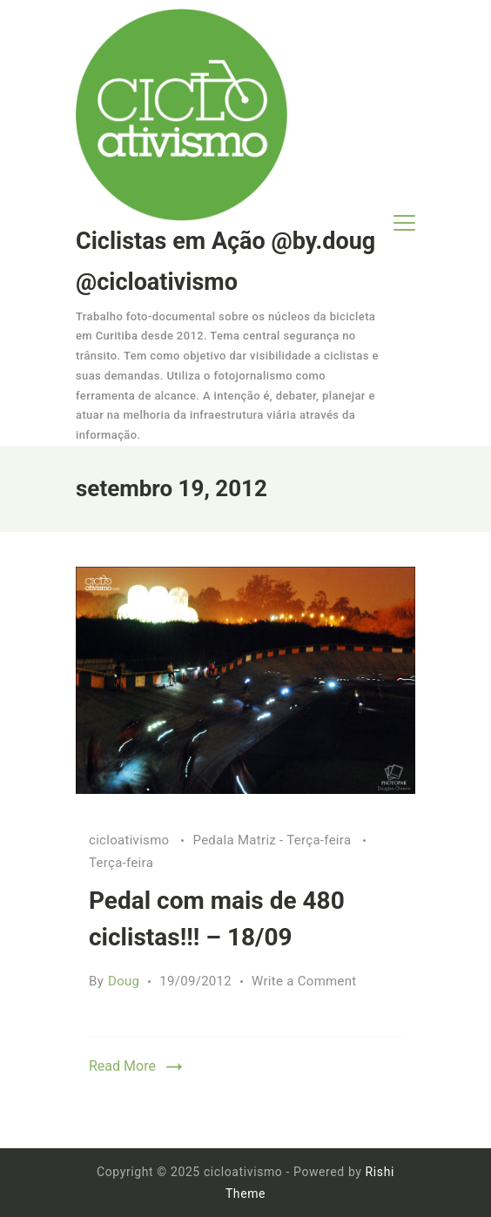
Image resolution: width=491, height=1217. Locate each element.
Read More (122, 1066)
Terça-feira (121, 863)
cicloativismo (130, 840)
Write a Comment (304, 981)
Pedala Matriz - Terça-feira (273, 840)
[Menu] (404, 223)
